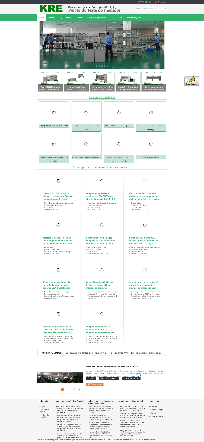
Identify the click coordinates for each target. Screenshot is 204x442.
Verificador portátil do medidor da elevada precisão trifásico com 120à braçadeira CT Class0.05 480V (132, 408)
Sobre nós (44, 406)
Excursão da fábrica (44, 411)
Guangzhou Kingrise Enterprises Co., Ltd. (114, 366)
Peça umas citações (157, 410)
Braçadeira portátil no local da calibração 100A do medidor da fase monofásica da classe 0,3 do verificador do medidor (132, 424)
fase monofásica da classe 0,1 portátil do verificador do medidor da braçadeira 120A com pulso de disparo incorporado (143, 288)
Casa (41, 18)
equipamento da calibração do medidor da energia (100, 402)
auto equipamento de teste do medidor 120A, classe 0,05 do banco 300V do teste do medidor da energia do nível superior (114, 353)
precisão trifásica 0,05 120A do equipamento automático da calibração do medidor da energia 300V (100, 435)
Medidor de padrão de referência (70, 401)
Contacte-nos (155, 406)
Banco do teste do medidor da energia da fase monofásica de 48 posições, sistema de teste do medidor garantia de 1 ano (100, 426)
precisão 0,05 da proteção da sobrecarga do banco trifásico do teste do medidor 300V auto (128, 88)
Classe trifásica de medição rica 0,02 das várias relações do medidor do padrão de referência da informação (70, 436)
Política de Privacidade (45, 440)
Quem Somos (66, 18)
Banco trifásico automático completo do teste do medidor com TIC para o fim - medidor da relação (154, 88)
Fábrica (79, 18)
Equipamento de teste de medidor (54, 126)
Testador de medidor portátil (130, 401)
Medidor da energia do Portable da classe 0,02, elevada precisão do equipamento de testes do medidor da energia (69, 428)
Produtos (52, 18)
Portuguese (162, 2)
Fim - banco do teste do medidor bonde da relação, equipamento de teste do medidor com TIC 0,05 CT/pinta (101, 409)
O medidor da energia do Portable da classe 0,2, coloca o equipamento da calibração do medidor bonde (132, 416)
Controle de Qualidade (96, 18)
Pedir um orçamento (135, 18)
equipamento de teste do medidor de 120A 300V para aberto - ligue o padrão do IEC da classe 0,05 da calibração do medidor (76, 88)
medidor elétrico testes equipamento (118, 126)
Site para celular (156, 416)
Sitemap (153, 413)
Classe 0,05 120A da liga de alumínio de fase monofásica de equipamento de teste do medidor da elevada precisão (50, 88)
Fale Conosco (116, 18)
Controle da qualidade (44, 416)
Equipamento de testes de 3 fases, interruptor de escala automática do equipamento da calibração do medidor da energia (69, 418)
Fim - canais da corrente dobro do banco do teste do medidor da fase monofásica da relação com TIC (102, 88)
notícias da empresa (131, 378)
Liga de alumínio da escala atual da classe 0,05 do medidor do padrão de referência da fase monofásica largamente (70, 409)
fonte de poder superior (151, 157)
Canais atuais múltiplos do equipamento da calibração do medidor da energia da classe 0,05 (101, 418)
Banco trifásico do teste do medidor (86, 157)
